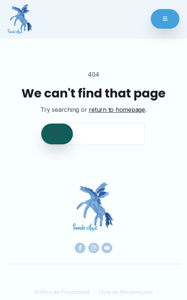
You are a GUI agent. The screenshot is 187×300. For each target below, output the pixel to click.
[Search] (57, 134)
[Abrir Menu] (165, 19)
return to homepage (117, 109)
